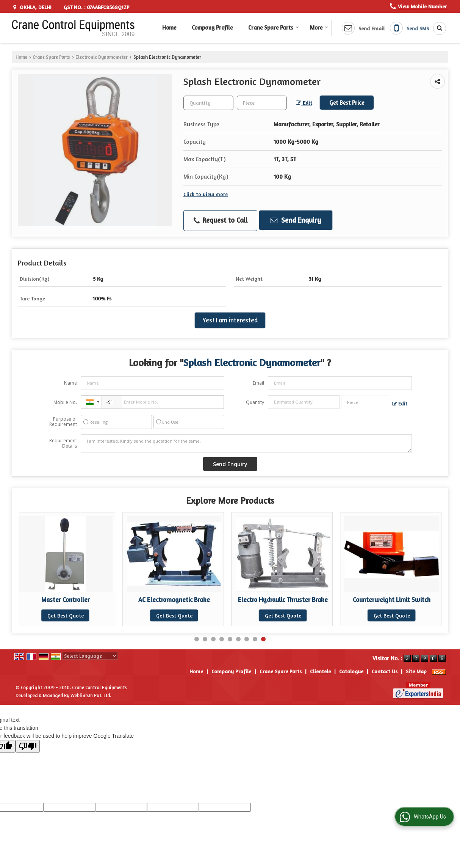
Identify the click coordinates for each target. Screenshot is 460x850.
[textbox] (262, 103)
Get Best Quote (73, 615)
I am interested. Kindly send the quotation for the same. (246, 443)
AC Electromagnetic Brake (181, 599)
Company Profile (212, 27)
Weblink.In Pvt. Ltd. (90, 695)
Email (258, 383)
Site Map (416, 671)
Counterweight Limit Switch (399, 599)
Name (70, 383)
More (319, 27)
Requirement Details (63, 443)
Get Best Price (346, 102)
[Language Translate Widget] (90, 656)
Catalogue (351, 671)
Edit (304, 102)
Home (169, 27)
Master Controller (73, 599)
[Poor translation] (28, 746)
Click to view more (205, 194)
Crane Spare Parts (273, 27)
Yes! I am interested (230, 320)
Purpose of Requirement (63, 421)
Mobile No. (65, 402)
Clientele (320, 671)
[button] (422, 6)
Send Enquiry (296, 220)
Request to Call (220, 220)
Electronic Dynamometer (101, 57)
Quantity (255, 402)
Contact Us (384, 671)
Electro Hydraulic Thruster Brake (290, 599)
